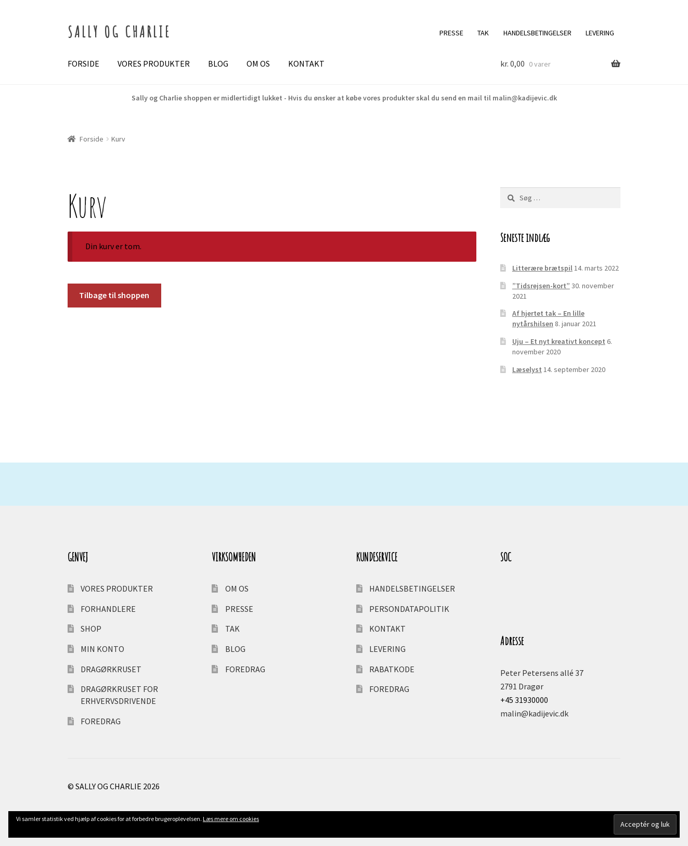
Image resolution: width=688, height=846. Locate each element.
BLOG (218, 63)
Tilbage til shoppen (114, 295)
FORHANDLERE (108, 609)
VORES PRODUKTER (154, 63)
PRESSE (451, 32)
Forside (91, 139)
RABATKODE (391, 669)
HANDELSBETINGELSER (537, 32)
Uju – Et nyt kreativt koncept (558, 341)
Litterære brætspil (542, 268)
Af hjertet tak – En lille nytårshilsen (548, 318)
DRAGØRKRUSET (111, 669)
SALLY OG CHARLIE (119, 31)
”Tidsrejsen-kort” (541, 285)
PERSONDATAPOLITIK (409, 609)
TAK (483, 32)
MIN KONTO (102, 649)
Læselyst (527, 369)
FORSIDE (83, 63)
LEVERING (600, 32)
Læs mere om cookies (231, 819)
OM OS (258, 63)
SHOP (91, 628)
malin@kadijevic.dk (534, 713)
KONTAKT (306, 63)
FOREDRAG (101, 721)
